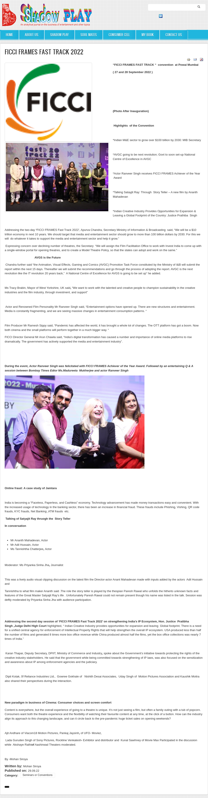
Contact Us (173, 34)
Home (9, 34)
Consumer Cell (119, 34)
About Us (31, 34)
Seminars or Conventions (37, 775)
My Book (148, 34)
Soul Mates (88, 34)
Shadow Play (59, 34)
